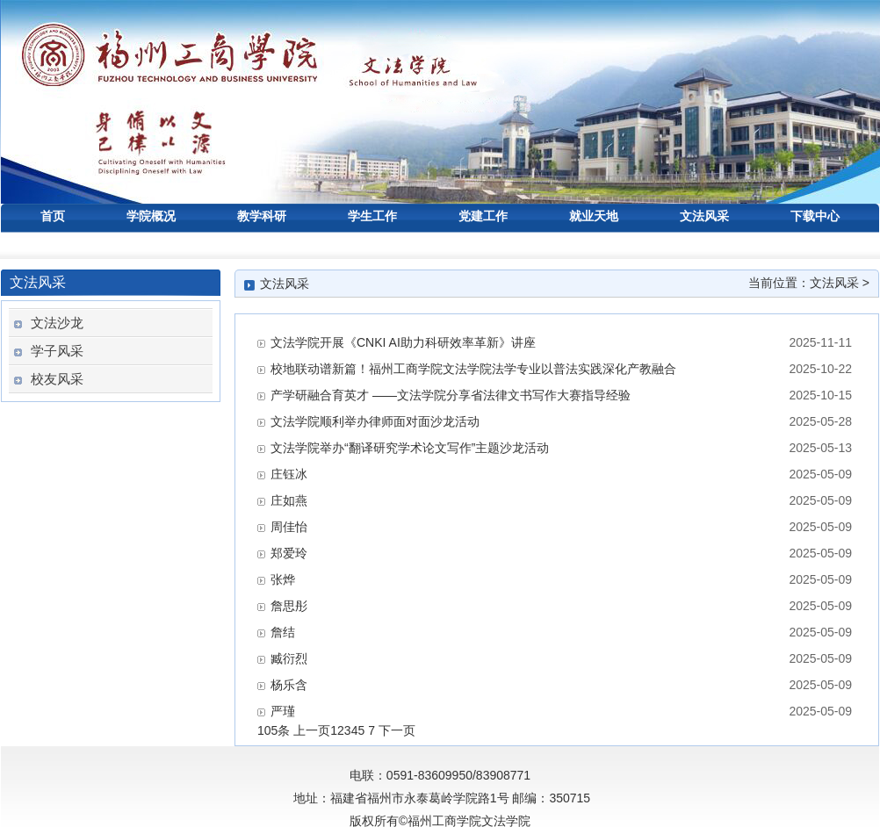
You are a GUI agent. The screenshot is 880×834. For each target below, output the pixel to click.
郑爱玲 (288, 553)
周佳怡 (288, 527)
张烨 (282, 579)
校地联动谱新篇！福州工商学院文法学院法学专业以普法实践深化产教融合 (473, 369)
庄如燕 (288, 500)
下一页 (397, 730)
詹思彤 (288, 606)
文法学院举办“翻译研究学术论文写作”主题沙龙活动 (409, 448)
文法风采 (834, 283)
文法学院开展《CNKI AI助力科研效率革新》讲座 (403, 342)
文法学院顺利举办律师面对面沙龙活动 (375, 421)
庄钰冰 (288, 474)
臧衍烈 (288, 658)
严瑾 (282, 711)
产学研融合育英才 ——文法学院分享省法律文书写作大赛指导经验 (450, 395)
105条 (273, 730)
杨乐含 (288, 685)
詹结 (282, 632)
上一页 (311, 730)
